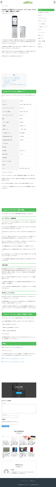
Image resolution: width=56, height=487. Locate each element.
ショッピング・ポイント (42, 18)
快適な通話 (7, 81)
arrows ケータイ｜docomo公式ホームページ (13, 358)
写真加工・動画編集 (41, 41)
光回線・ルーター (41, 38)
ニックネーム (4, 414)
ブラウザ (39, 29)
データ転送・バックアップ (43, 26)
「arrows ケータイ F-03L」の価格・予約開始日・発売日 (14, 84)
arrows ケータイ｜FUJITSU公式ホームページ (13, 361)
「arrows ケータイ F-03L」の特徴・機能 (10, 78)
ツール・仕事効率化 (41, 23)
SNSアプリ (40, 15)
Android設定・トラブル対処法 (43, 12)
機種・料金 (40, 46)
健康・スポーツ (41, 35)
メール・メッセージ (41, 32)
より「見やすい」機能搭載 (10, 80)
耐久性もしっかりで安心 (9, 83)
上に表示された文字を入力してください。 (10, 421)
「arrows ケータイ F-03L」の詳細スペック (11, 77)
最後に (4, 86)
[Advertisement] (19, 66)
